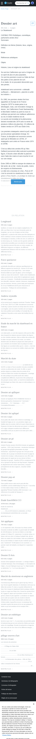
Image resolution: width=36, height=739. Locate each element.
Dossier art (16, 9)
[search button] (28, 3)
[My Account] (32, 3)
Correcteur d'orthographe (8, 685)
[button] (2, 3)
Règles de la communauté (9, 698)
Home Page (5, 9)
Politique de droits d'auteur (9, 693)
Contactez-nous (6, 677)
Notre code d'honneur (7, 702)
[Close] (34, 707)
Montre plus (18, 182)
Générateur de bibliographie (9, 681)
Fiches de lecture (6, 689)
